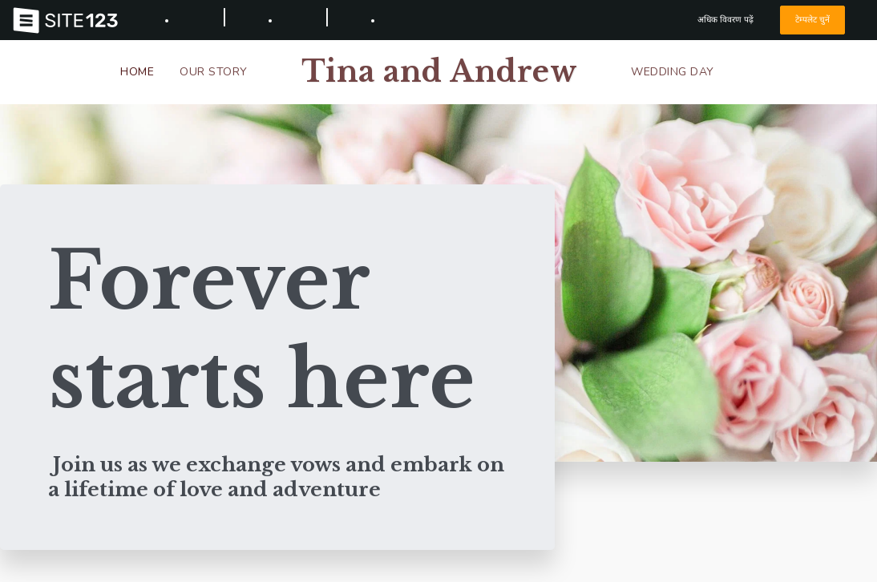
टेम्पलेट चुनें (812, 19)
